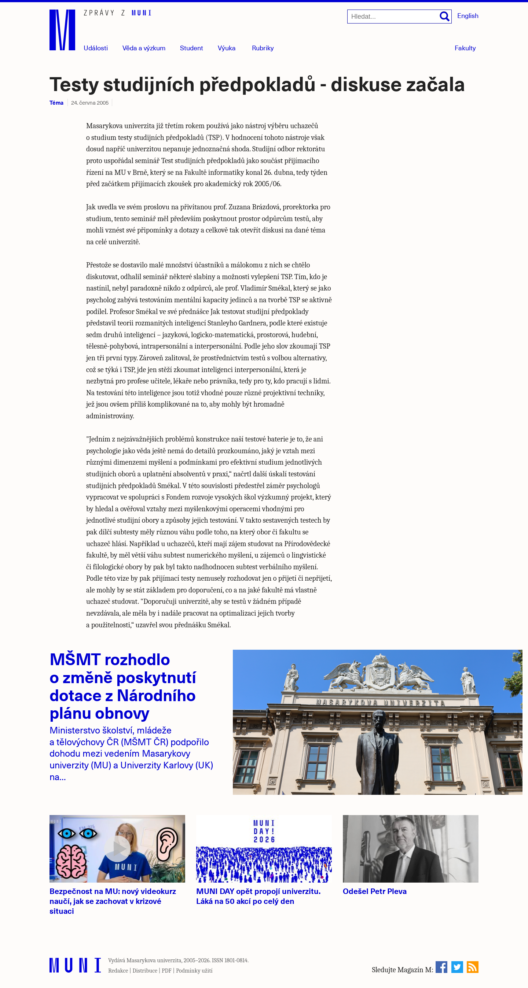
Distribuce (144, 970)
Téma (56, 102)
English (467, 15)
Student (191, 47)
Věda (144, 47)
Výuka (227, 47)
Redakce (118, 970)
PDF (167, 970)
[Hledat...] (399, 17)
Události (96, 47)
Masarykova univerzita (154, 960)
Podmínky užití (194, 970)
